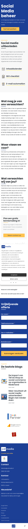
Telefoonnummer (14, 325)
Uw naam (14, 316)
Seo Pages (3, 515)
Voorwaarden (4, 508)
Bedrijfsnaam (14, 343)
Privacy (2, 513)
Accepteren (14, 275)
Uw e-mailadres (14, 334)
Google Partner (4, 505)
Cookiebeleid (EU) (5, 518)
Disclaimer (3, 510)
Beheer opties (14, 279)
